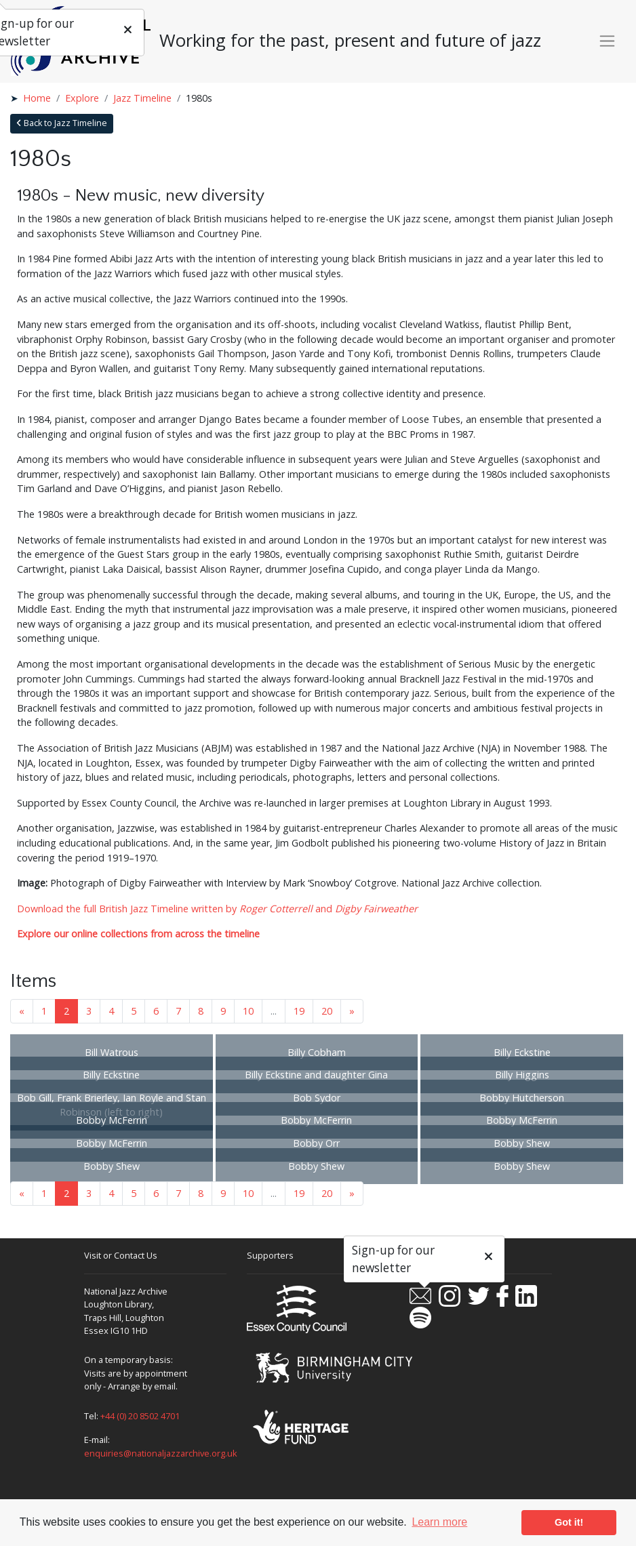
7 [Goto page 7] (178, 1010)
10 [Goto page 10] (248, 1010)
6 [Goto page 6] (156, 1010)
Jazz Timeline (142, 97)
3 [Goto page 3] (89, 1010)
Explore (82, 97)
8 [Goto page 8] (200, 1010)
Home (37, 97)
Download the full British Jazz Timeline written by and (217, 908)
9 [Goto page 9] (223, 1010)
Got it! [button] (569, 1522)
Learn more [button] (439, 1522)
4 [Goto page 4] (111, 1010)
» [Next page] (352, 1010)
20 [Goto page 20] (326, 1010)
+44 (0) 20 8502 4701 (140, 1416)
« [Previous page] (21, 1010)
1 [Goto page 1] (44, 1010)
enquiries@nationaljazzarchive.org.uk (160, 1453)
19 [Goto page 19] (299, 1010)
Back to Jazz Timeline (61, 123)
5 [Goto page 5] (133, 1010)
